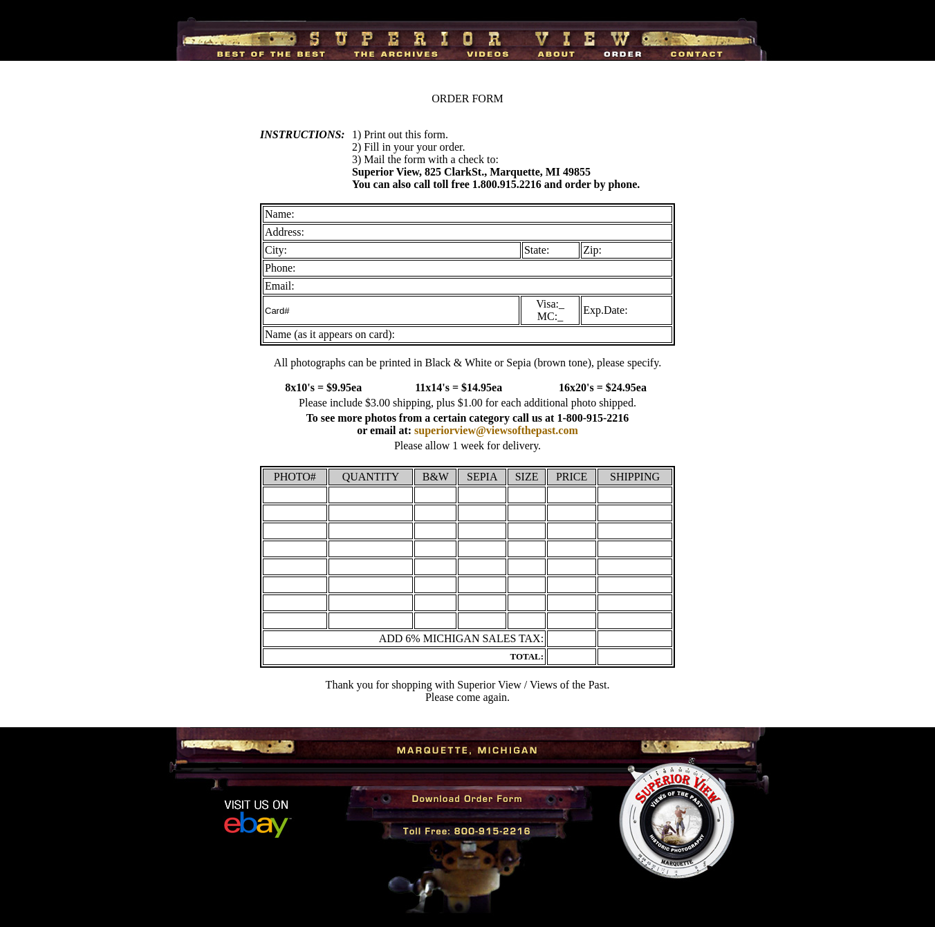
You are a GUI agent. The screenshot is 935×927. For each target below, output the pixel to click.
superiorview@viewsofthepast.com (496, 430)
